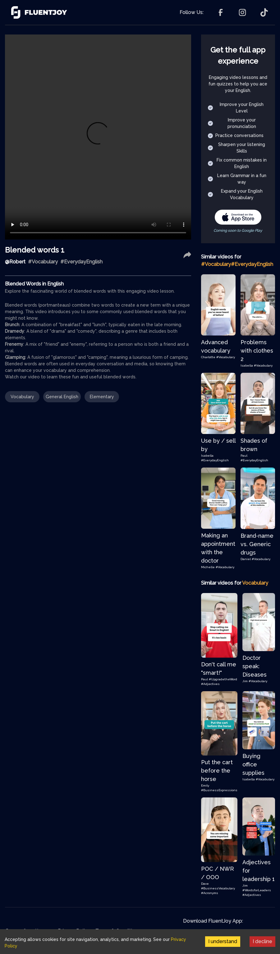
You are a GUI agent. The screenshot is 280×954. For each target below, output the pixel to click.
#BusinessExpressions (219, 790)
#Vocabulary (225, 357)
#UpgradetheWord (223, 679)
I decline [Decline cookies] (262, 941)
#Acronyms (209, 893)
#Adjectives (210, 684)
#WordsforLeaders (256, 890)
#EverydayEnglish (215, 460)
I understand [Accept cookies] (222, 941)
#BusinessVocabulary (218, 888)
